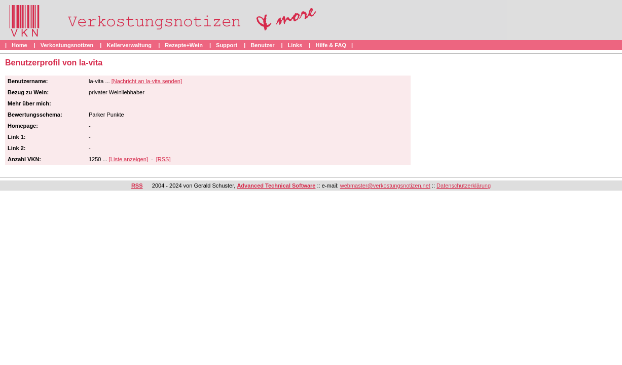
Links (295, 45)
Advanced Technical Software (276, 185)
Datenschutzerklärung (463, 185)
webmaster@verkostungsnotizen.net (385, 185)
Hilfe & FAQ (330, 45)
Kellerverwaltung (129, 45)
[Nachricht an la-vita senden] (147, 81)
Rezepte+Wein (184, 45)
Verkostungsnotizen (67, 45)
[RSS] (163, 159)
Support (226, 45)
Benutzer (262, 45)
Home (19, 45)
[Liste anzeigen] (128, 159)
